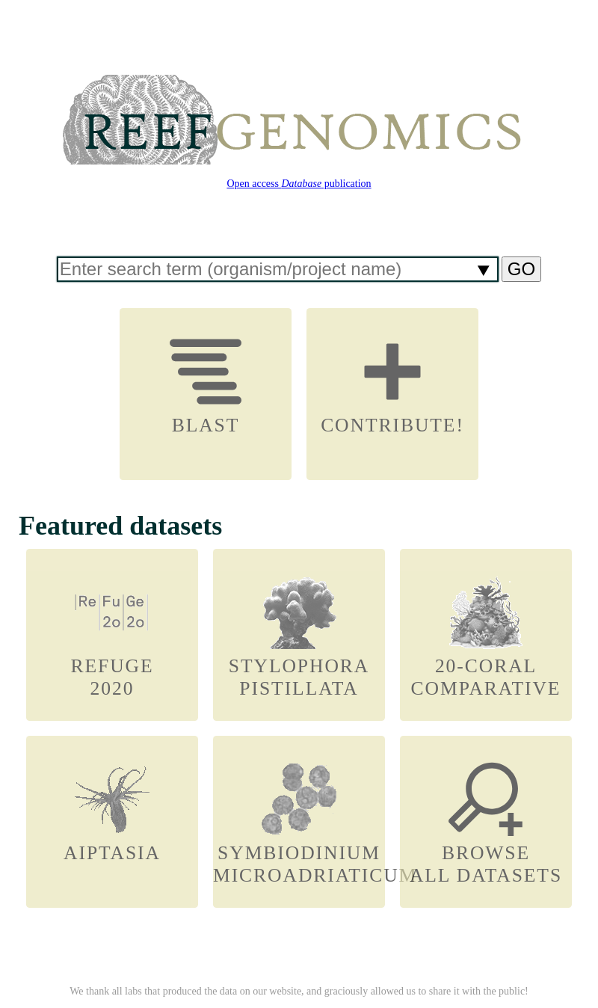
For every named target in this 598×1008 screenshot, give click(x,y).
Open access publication (298, 183)
